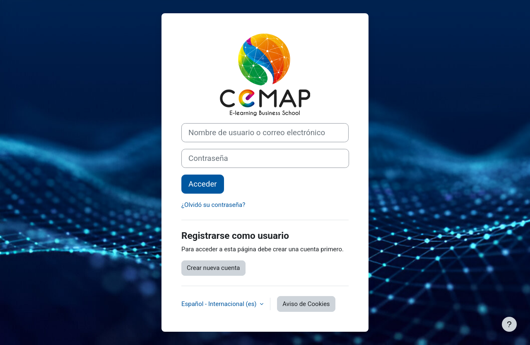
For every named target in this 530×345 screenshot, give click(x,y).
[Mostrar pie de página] (509, 324)
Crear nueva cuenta (213, 268)
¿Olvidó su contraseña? (213, 205)
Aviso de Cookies (306, 304)
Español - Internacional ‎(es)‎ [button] (219, 304)
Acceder (202, 184)
